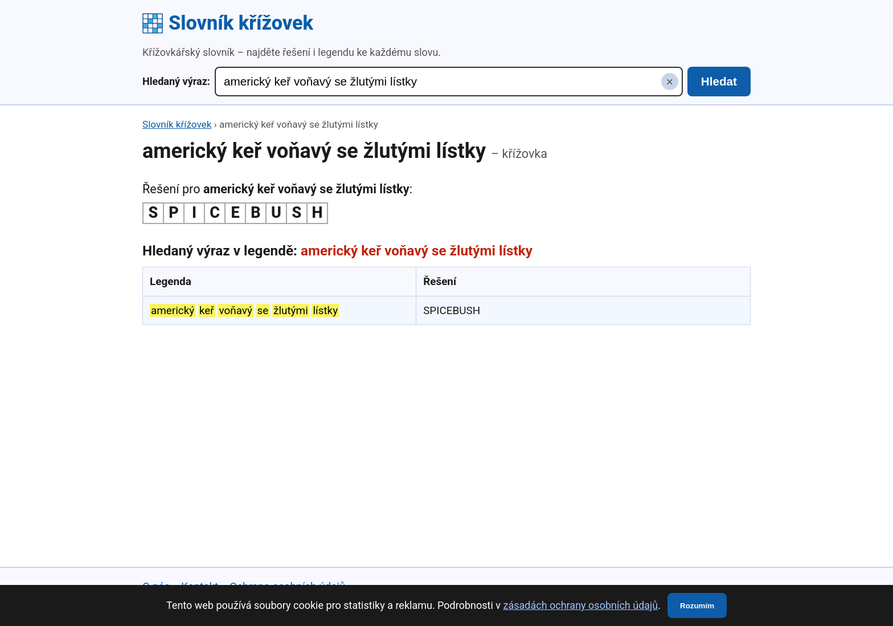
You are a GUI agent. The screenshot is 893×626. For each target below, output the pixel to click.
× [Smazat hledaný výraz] (669, 82)
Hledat (719, 81)
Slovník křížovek (227, 22)
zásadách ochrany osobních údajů (580, 605)
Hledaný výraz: (176, 81)
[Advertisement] (446, 417)
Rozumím (697, 605)
